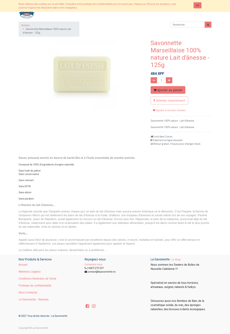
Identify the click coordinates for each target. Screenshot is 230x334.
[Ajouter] (169, 80)
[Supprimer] (154, 80)
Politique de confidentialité (35, 285)
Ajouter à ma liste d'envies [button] (169, 110)
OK (197, 5)
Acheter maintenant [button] (169, 100)
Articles (25, 25)
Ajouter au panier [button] (168, 90)
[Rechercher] (208, 25)
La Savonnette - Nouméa (33, 299)
